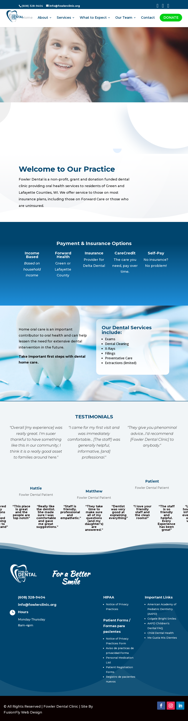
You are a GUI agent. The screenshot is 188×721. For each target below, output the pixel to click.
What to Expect (93, 18)
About (43, 18)
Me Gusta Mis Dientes (162, 637)
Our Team (123, 18)
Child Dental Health (160, 633)
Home (27, 18)
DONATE (170, 18)
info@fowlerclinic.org (37, 605)
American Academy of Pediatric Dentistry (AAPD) (161, 609)
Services (64, 18)
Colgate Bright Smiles (161, 618)
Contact (148, 18)
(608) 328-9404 (31, 597)
